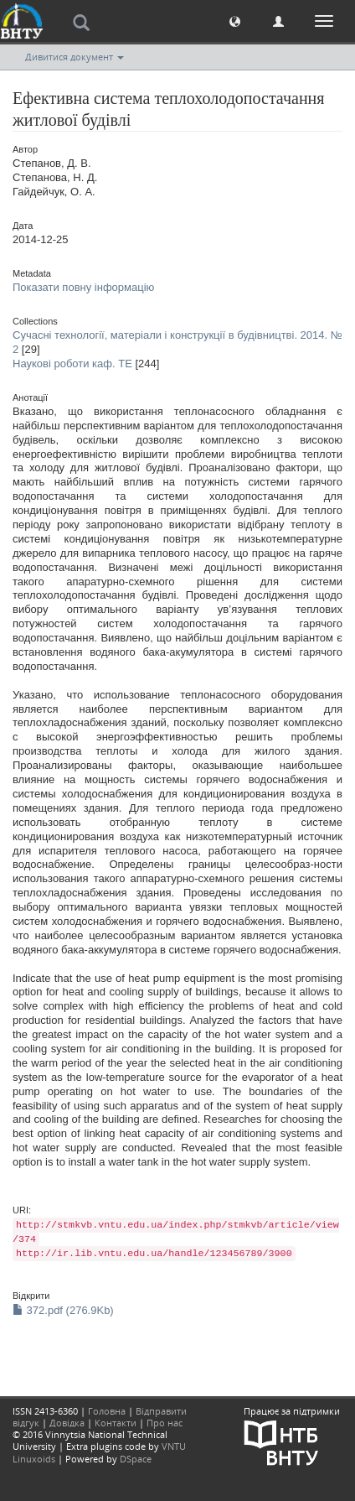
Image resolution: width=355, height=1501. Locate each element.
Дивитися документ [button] (74, 56)
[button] (235, 20)
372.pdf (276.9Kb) (63, 1310)
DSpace (136, 1458)
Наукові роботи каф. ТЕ (72, 363)
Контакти (115, 1422)
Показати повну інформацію (83, 287)
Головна (107, 1411)
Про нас (165, 1422)
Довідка (67, 1422)
